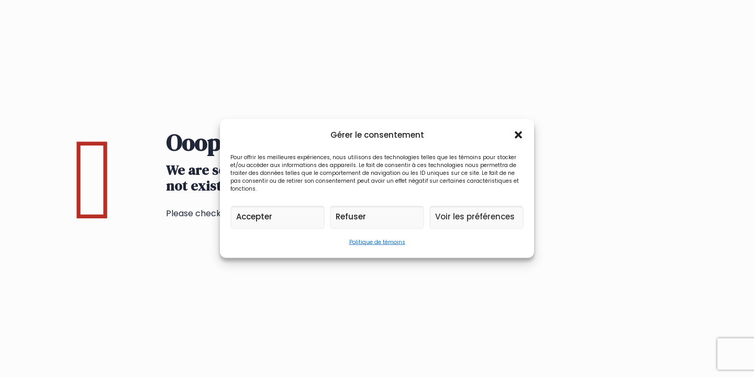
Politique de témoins (377, 242)
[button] (518, 135)
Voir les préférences (475, 216)
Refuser (351, 216)
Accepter (254, 216)
